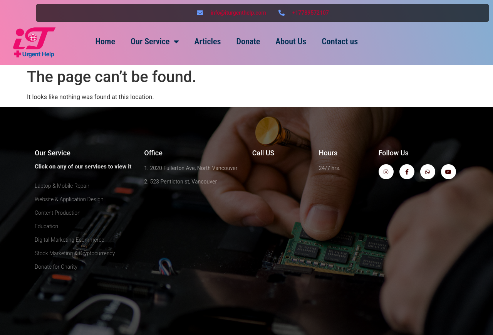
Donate (248, 41)
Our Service (155, 42)
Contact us (340, 41)
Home (105, 41)
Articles (208, 41)
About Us (290, 41)
